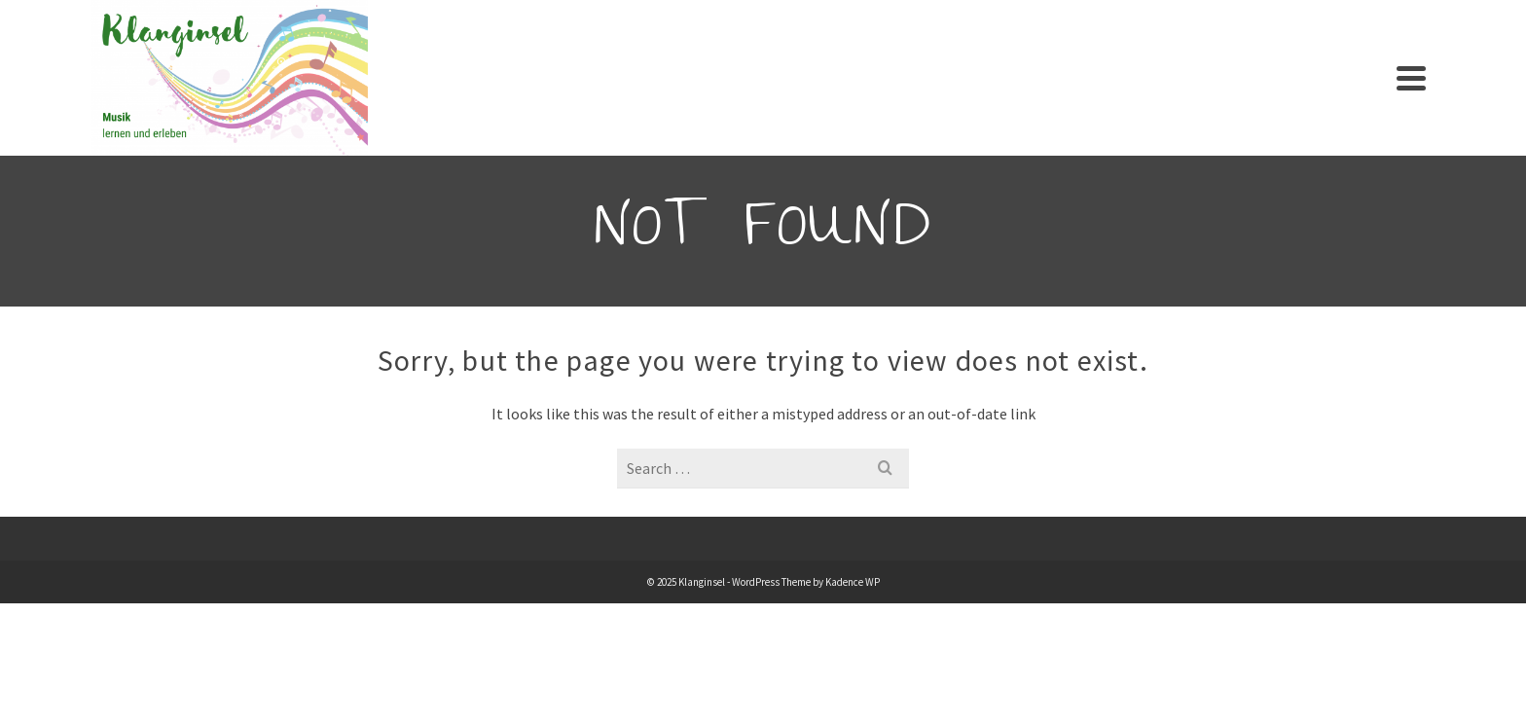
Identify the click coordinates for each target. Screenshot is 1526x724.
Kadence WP (852, 582)
